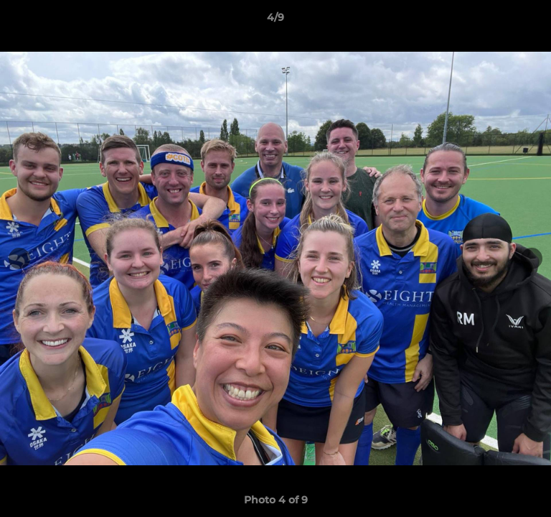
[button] (533, 20)
